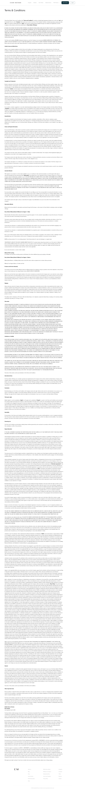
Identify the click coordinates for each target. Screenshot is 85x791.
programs (29, 2)
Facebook (60, 771)
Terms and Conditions (47, 776)
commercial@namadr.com (32, 542)
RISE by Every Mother (47, 769)
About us (29, 769)
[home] (15, 2)
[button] (56, 2)
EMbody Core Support (47, 771)
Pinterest (60, 776)
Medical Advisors (48, 2)
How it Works (41, 2)
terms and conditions (42, 254)
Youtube (60, 778)
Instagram (60, 769)
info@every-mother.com (26, 646)
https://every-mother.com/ (55, 22)
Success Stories (30, 776)
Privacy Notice (49, 760)
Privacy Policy (45, 778)
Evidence (35, 2)
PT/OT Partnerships (31, 778)
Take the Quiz (65, 2)
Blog (28, 771)
